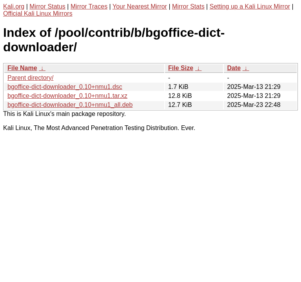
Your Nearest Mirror (139, 6)
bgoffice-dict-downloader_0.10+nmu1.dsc (64, 86)
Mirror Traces (89, 6)
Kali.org (13, 6)
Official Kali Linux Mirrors (38, 13)
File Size (180, 68)
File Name (22, 68)
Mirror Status (47, 6)
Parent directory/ (30, 77)
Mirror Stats (188, 6)
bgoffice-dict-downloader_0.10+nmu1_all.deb (69, 104)
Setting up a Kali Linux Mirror (250, 6)
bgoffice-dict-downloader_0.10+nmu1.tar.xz (67, 95)
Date (234, 68)
